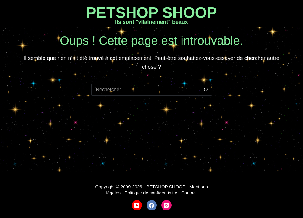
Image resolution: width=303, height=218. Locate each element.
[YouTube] (137, 205)
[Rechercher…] (145, 90)
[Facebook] (152, 205)
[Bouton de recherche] (206, 90)
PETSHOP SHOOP (151, 12)
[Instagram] (166, 205)
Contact (189, 192)
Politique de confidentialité (150, 192)
